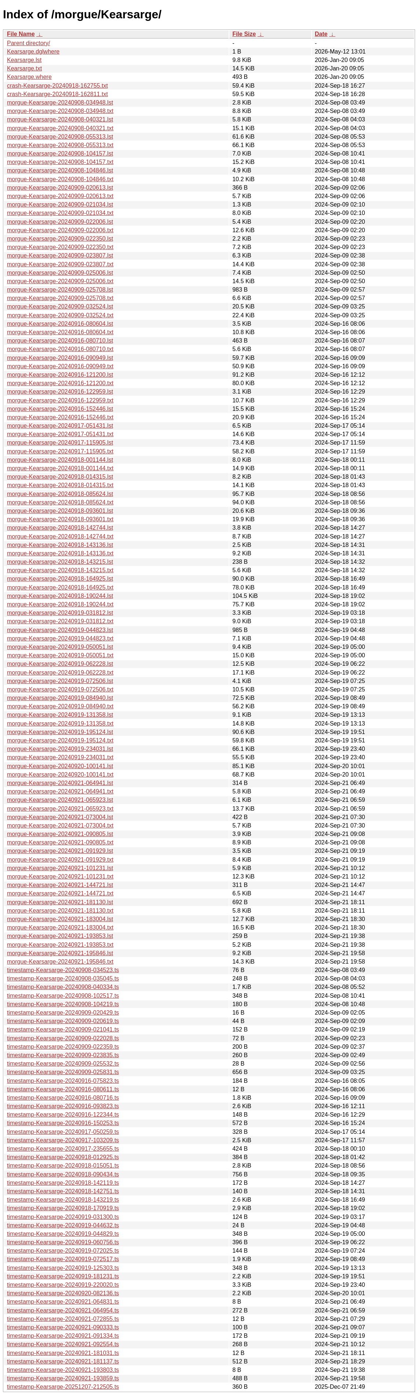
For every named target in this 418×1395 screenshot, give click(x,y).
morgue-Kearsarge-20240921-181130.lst (60, 902)
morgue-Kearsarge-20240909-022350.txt (60, 247)
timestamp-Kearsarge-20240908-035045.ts (63, 978)
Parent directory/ (28, 43)
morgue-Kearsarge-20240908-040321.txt (60, 128)
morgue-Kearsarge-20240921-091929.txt (60, 860)
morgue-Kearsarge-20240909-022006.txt (60, 230)
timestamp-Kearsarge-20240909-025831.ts (63, 1072)
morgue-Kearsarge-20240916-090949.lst (60, 358)
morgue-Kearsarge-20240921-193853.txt (60, 945)
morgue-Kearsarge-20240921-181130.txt (60, 911)
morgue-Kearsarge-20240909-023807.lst (60, 255)
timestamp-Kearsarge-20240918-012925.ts (63, 1157)
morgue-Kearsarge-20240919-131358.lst (60, 715)
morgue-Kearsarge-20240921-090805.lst (60, 834)
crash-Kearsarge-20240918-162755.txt (57, 86)
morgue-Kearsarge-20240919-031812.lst (60, 613)
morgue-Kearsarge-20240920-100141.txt (60, 774)
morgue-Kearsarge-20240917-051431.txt (60, 434)
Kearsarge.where (29, 77)
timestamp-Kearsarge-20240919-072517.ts (63, 1259)
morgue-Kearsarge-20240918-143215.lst (60, 562)
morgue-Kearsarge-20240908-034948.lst (60, 102)
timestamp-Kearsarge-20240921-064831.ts (63, 1302)
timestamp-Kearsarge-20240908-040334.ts (63, 987)
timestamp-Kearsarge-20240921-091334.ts (63, 1336)
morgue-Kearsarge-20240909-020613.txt (60, 196)
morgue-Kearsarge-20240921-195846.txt (60, 961)
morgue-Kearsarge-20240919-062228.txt (60, 672)
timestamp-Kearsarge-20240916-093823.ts (63, 1106)
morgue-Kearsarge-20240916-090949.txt (60, 366)
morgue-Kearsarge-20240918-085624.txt (60, 502)
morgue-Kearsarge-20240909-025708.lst (60, 289)
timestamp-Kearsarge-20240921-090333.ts (63, 1327)
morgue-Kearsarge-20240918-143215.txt (60, 570)
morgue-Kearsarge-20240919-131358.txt (60, 723)
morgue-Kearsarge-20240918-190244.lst (60, 596)
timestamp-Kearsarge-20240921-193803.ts (63, 1370)
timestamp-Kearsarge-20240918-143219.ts (63, 1200)
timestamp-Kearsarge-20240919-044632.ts (63, 1225)
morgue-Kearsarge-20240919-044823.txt (60, 638)
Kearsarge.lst (24, 60)
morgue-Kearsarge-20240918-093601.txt (60, 519)
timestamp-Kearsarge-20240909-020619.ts (63, 1021)
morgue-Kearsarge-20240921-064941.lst (60, 783)
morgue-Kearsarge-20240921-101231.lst (60, 868)
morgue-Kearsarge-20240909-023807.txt (60, 264)
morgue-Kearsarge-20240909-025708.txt (60, 298)
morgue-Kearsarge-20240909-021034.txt (60, 213)
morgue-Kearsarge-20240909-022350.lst (60, 238)
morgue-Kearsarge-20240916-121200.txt (60, 383)
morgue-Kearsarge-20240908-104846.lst (60, 170)
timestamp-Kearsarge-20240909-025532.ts (63, 1063)
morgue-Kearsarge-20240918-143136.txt (60, 553)
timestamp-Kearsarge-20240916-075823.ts (63, 1081)
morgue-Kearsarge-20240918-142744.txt (60, 536)
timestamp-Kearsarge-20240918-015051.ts (63, 1165)
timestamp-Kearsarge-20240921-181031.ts (63, 1353)
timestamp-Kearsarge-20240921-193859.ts (63, 1378)
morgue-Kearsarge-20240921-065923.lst (60, 800)
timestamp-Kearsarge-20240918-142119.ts (63, 1183)
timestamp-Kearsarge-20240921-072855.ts (63, 1319)
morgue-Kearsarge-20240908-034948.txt (60, 111)
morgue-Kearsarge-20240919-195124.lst (60, 732)
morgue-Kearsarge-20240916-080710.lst (60, 340)
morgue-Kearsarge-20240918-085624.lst (60, 494)
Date (321, 34)
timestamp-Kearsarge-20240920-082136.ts (63, 1293)
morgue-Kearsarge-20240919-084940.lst (60, 698)
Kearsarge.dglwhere (33, 51)
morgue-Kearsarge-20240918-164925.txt (60, 587)
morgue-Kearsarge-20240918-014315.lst (60, 477)
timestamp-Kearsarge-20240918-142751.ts (63, 1191)
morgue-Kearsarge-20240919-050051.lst (60, 647)
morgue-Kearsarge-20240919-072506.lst (60, 681)
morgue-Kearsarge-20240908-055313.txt (60, 145)
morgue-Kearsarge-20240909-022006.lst (60, 222)
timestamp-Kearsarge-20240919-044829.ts (63, 1234)
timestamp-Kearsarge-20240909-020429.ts (63, 1012)
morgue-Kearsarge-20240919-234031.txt (60, 757)
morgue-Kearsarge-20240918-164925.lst (60, 579)
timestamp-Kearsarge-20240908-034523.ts (63, 970)
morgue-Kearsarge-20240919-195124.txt (60, 740)
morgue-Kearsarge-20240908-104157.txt (60, 162)
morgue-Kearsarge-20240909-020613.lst (60, 188)
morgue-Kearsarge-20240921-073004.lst (60, 817)
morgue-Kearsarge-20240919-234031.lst (60, 749)
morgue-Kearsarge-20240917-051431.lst (60, 426)
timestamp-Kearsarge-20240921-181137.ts (63, 1361)
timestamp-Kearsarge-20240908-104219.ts (63, 1004)
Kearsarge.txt (24, 68)
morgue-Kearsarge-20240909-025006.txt (60, 281)
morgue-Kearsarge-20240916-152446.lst (60, 409)
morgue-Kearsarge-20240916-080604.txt (60, 332)
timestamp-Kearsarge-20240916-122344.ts (63, 1114)
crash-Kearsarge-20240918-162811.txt (57, 94)
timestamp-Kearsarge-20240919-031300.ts (63, 1217)
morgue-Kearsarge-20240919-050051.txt (60, 655)
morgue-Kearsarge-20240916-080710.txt (60, 349)
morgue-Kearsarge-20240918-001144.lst (60, 460)
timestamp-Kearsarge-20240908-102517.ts (63, 996)
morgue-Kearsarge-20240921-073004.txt (60, 825)
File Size (244, 34)
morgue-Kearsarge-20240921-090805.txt (60, 842)
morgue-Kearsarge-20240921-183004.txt (60, 927)
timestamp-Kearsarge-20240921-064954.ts (63, 1310)
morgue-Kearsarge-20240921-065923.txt (60, 809)
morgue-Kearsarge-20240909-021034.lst (60, 204)
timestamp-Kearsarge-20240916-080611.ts (63, 1089)
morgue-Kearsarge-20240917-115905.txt (60, 451)
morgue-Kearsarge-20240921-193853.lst (60, 936)
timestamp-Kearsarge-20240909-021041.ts (63, 1029)
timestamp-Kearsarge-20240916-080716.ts (63, 1098)
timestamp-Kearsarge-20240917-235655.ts (63, 1149)
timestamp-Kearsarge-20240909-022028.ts (63, 1038)
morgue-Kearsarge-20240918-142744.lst (60, 528)
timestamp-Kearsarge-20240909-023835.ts (63, 1055)
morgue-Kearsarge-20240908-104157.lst (60, 153)
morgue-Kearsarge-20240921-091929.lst (60, 851)
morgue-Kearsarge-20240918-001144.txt (60, 468)
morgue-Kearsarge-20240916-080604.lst (60, 324)
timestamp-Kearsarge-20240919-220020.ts (63, 1285)
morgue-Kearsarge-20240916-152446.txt (60, 417)
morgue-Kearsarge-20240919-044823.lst (60, 630)
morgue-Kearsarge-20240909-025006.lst (60, 273)
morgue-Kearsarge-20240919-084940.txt (60, 706)
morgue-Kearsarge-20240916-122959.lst (60, 391)
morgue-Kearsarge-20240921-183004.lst (60, 919)
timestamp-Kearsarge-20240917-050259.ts (63, 1132)
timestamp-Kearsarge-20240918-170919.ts (63, 1208)
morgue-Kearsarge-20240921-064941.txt (60, 791)
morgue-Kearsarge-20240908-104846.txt (60, 179)
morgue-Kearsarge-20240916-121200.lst (60, 375)
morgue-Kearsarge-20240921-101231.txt (60, 876)
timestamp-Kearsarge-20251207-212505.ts (63, 1387)
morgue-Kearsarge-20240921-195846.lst (60, 953)
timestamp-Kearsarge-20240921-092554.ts (63, 1344)
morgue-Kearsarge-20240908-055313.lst (60, 137)
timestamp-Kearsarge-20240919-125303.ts (63, 1268)
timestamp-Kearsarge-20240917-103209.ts (63, 1140)
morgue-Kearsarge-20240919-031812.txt (60, 621)
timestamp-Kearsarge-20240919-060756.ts (63, 1242)
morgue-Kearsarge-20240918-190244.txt (60, 604)
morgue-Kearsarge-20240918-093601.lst (60, 511)
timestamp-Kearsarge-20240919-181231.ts (63, 1276)
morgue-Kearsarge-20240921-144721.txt (60, 893)
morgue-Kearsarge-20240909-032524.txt (60, 315)
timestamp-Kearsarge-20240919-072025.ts (63, 1251)
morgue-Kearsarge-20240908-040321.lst (60, 119)
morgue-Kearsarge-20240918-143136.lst (60, 545)
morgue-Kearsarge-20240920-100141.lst (60, 766)
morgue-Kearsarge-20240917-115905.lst (60, 442)
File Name (21, 34)
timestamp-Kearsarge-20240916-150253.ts (63, 1123)
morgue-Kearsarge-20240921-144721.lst (60, 885)
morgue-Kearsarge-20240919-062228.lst (60, 664)
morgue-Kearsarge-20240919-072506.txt (60, 689)
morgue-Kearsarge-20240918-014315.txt (60, 485)
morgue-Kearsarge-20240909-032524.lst (60, 306)
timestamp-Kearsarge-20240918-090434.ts (63, 1174)
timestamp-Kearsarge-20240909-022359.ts (63, 1047)
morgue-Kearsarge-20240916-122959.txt (60, 400)
